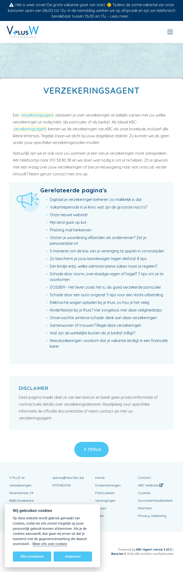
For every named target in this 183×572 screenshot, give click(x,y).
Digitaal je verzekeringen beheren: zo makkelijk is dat (96, 199)
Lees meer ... (120, 16)
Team (99, 516)
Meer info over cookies (49, 544)
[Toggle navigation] (170, 31)
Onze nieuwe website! (68, 214)
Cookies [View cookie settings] (144, 493)
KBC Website (150, 485)
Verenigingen (105, 500)
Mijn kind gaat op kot (68, 222)
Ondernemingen (108, 485)
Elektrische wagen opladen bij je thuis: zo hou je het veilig (99, 302)
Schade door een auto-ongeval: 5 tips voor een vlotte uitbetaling (106, 294)
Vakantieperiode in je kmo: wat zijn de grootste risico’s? (98, 207)
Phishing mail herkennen (71, 230)
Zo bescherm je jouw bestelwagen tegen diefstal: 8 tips (98, 258)
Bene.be (117, 554)
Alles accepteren (32, 556)
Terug (93, 449)
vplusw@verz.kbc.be (68, 477)
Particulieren (105, 493)
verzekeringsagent (37, 115)
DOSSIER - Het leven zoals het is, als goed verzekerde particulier (105, 287)
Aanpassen (73, 556)
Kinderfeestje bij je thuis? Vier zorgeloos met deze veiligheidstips (106, 310)
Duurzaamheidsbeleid (155, 500)
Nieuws (100, 508)
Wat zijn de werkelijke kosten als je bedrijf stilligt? (92, 333)
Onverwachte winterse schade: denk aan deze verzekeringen (103, 317)
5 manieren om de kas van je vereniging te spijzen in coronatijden (107, 251)
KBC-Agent (144, 549)
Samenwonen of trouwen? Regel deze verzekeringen (95, 325)
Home (100, 477)
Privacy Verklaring (152, 516)
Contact (144, 477)
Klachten (145, 508)
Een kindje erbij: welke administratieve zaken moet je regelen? (103, 266)
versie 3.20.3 (163, 549)
